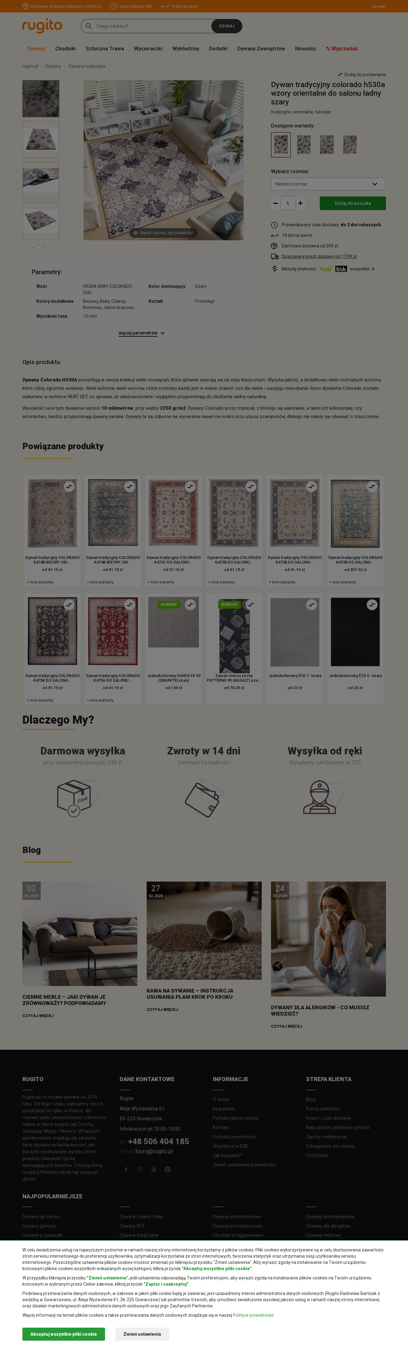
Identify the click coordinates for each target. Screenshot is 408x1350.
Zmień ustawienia (142, 1334)
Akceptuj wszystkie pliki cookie (63, 1334)
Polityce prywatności (253, 1315)
